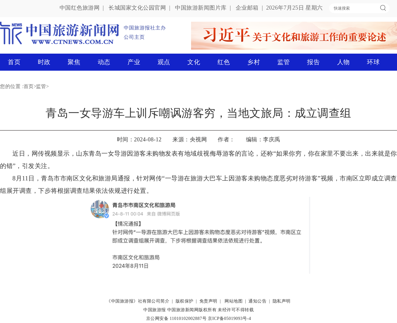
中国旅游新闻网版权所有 (192, 310)
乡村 (253, 62)
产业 (133, 62)
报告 (313, 62)
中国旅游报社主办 (145, 27)
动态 (104, 62)
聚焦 (74, 62)
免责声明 (208, 301)
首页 (14, 62)
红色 (223, 62)
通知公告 (257, 301)
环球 (373, 62)
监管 (283, 62)
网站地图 (234, 301)
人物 (343, 62)
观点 (164, 62)
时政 (44, 62)
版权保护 (185, 301)
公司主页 (134, 37)
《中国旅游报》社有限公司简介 (137, 301)
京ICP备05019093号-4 (229, 318)
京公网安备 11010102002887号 (176, 318)
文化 (193, 62)
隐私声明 (282, 301)
